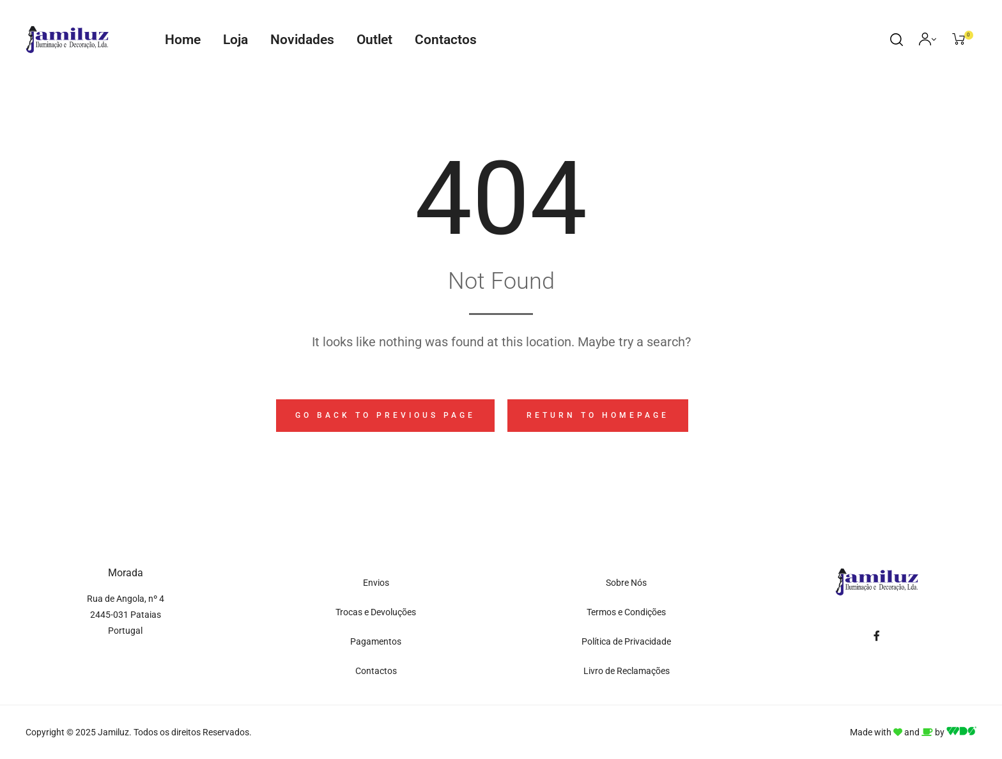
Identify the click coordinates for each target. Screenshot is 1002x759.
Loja (235, 39)
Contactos (446, 39)
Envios (376, 583)
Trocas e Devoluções (375, 612)
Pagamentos (375, 641)
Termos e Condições (626, 612)
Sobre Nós (626, 583)
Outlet (374, 39)
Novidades (302, 39)
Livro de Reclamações (626, 671)
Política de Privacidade (626, 641)
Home (183, 39)
